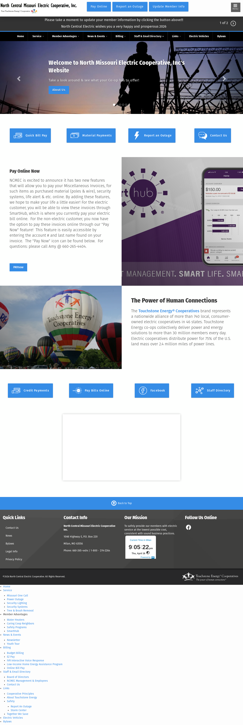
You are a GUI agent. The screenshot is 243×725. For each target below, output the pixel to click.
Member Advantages (65, 36)
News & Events (97, 36)
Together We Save (17, 714)
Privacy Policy (14, 559)
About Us (58, 90)
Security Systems (17, 606)
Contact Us (12, 527)
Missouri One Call (17, 595)
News (9, 535)
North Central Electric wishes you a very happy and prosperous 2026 (113, 26)
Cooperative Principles (20, 693)
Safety (11, 701)
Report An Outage (21, 706)
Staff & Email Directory (149, 36)
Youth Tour (13, 643)
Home (20, 36)
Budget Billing (15, 653)
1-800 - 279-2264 (101, 550)
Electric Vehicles (199, 36)
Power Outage (15, 599)
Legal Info (11, 551)
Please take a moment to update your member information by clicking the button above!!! (114, 20)
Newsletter (13, 640)
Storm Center (18, 710)
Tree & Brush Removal (20, 610)
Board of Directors (18, 677)
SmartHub (13, 631)
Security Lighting (17, 603)
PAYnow (18, 267)
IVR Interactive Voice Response (25, 660)
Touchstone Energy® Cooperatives (168, 311)
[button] (18, 77)
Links (176, 36)
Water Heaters (15, 619)
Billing (121, 36)
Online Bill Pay (16, 668)
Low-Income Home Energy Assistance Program (34, 664)
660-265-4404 (80, 550)
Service (38, 36)
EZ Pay (11, 656)
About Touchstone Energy (22, 697)
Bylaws (221, 36)
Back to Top (125, 503)
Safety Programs (17, 627)
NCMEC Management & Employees (27, 680)
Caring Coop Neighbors (20, 623)
